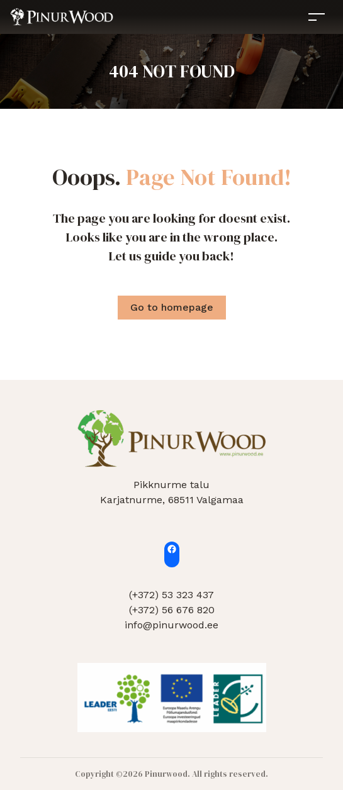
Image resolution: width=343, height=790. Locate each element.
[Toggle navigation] (316, 17)
